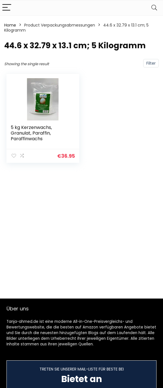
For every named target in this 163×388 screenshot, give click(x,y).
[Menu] (7, 7)
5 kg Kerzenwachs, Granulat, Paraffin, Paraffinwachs (31, 133)
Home (10, 25)
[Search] (154, 7)
